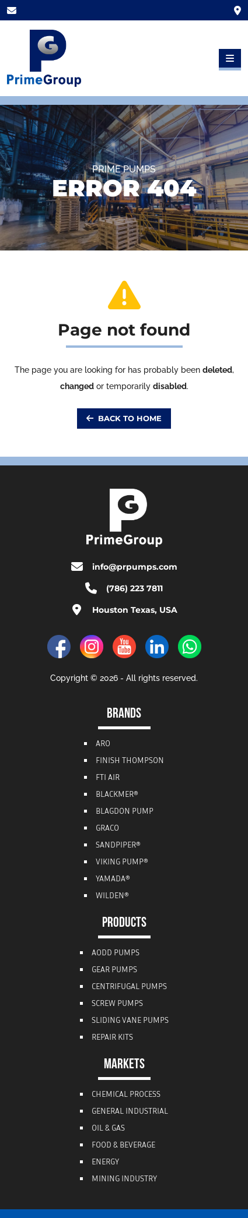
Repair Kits (112, 1038)
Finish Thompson (130, 761)
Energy (105, 1162)
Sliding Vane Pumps (130, 1021)
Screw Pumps (117, 1004)
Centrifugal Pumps (129, 987)
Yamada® (113, 879)
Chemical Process (126, 1095)
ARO (103, 744)
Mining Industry (124, 1179)
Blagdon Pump (124, 812)
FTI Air (108, 778)
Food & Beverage (123, 1145)
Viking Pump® (122, 862)
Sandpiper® (118, 845)
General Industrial (130, 1111)
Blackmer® (117, 795)
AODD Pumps (115, 953)
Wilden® (112, 896)
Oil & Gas (108, 1128)
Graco (107, 828)
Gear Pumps (114, 970)
